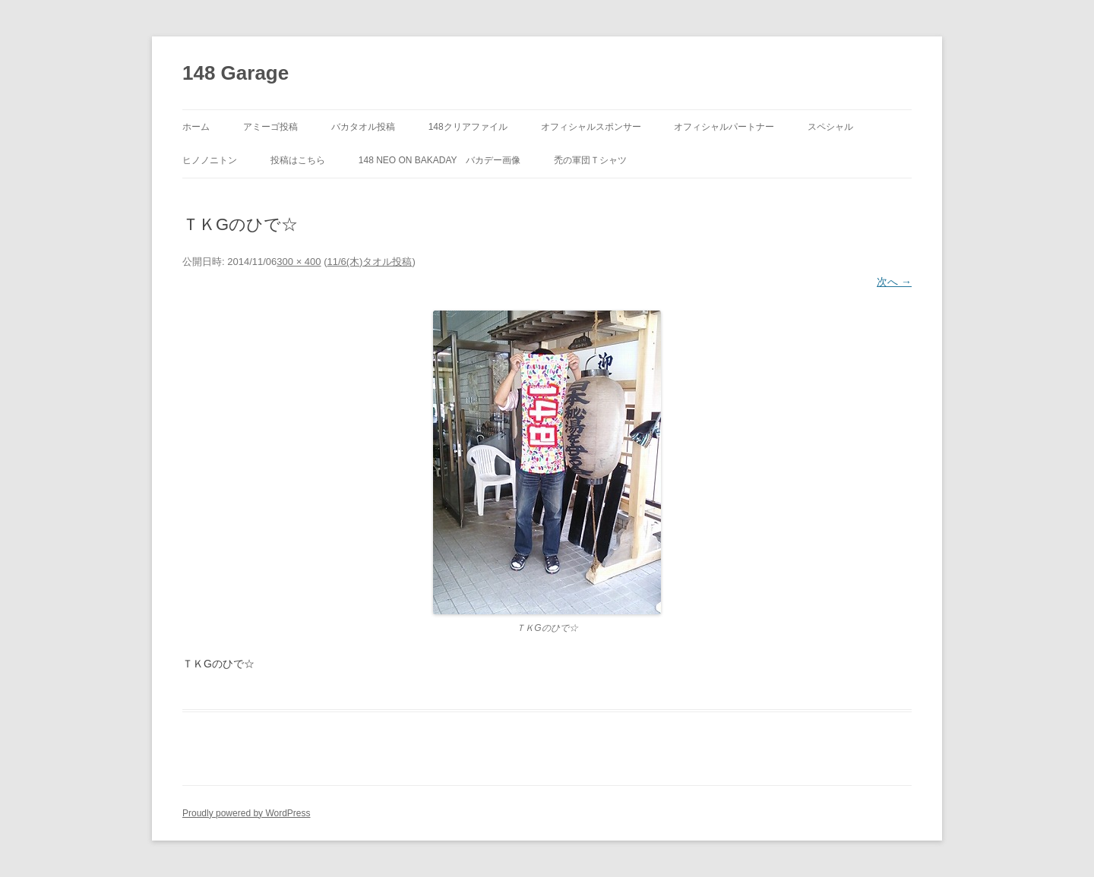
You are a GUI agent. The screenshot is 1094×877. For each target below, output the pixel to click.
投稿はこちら (297, 160)
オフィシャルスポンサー (591, 126)
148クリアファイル (467, 126)
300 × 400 (299, 261)
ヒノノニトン (209, 160)
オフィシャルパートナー (724, 126)
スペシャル (830, 126)
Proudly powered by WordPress (246, 813)
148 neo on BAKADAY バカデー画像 (440, 160)
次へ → (894, 282)
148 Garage (235, 73)
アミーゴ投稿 (270, 126)
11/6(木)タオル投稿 (369, 261)
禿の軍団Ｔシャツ (590, 160)
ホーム (196, 126)
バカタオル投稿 (363, 126)
